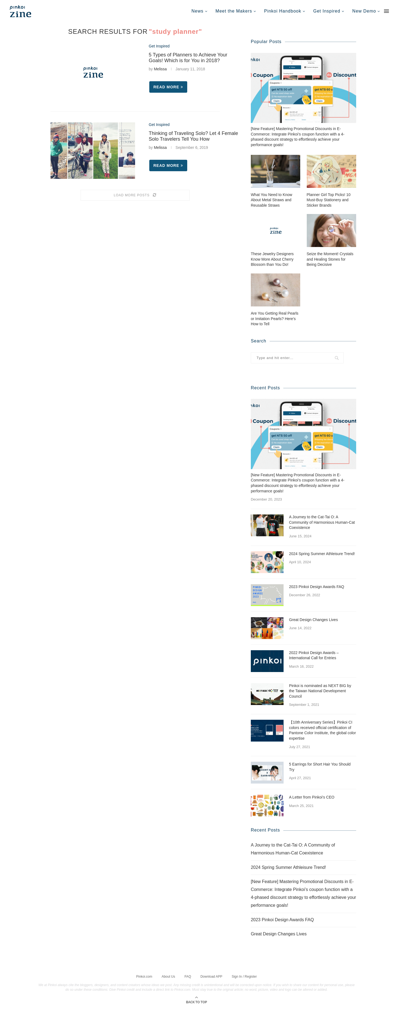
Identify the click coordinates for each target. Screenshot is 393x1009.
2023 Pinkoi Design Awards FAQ (316, 586)
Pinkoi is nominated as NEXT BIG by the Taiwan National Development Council (320, 690)
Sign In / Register (244, 976)
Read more (168, 87)
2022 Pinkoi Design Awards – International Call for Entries (314, 655)
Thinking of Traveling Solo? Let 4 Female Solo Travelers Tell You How (193, 136)
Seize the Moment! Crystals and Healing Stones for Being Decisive (330, 258)
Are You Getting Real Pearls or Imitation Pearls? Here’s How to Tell (274, 318)
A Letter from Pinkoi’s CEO (311, 797)
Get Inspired (326, 11)
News (198, 11)
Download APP (211, 976)
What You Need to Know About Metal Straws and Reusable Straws (271, 199)
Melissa (160, 69)
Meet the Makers (234, 11)
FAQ (187, 976)
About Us (168, 976)
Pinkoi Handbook (282, 11)
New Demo (364, 11)
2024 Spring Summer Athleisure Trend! (322, 553)
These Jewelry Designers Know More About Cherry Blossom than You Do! (272, 258)
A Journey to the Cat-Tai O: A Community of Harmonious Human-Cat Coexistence (322, 521)
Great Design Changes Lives (313, 619)
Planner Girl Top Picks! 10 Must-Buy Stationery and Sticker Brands (329, 199)
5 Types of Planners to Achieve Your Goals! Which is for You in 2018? (188, 57)
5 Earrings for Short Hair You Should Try (320, 767)
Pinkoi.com (144, 976)
